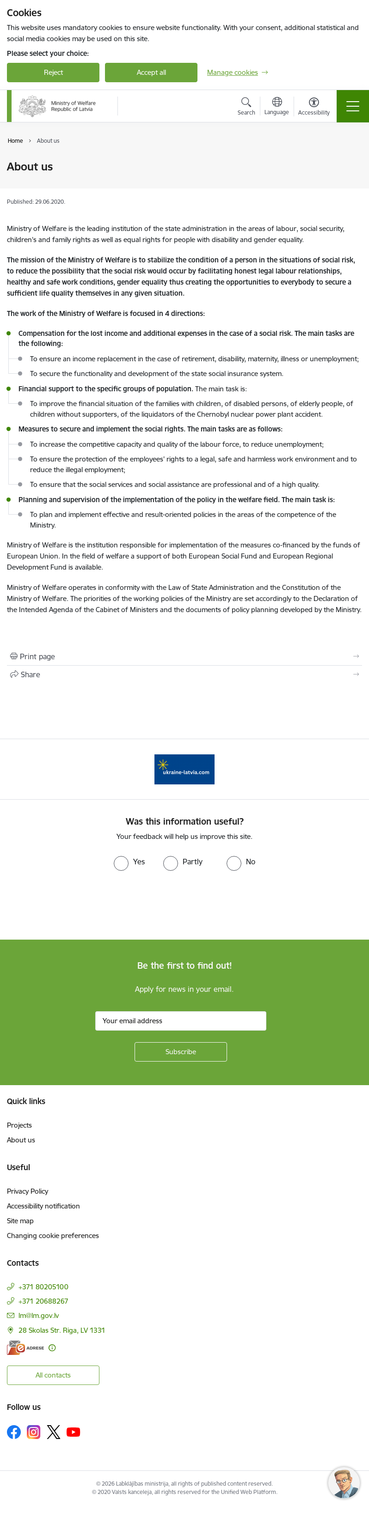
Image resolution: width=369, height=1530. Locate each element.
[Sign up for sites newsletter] (181, 1052)
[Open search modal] (246, 108)
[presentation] (77, 905)
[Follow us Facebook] (14, 1432)
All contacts (53, 1375)
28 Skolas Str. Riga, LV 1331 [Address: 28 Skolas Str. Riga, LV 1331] (61, 1330)
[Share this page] (184, 674)
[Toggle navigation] (353, 106)
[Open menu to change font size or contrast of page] (314, 108)
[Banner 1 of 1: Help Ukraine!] (184, 768)
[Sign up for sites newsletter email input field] (180, 1021)
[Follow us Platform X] (54, 1432)
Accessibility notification (43, 1206)
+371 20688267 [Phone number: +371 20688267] (43, 1301)
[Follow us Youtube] (73, 1431)
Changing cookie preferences (53, 1235)
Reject (53, 72)
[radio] (129, 861)
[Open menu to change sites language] (277, 107)
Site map (20, 1220)
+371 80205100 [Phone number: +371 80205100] (43, 1286)
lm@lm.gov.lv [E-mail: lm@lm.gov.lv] (38, 1315)
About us (21, 1139)
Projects (19, 1125)
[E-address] (25, 1347)
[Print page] (184, 656)
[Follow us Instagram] (34, 1432)
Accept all (151, 72)
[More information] (52, 1347)
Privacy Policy (27, 1191)
